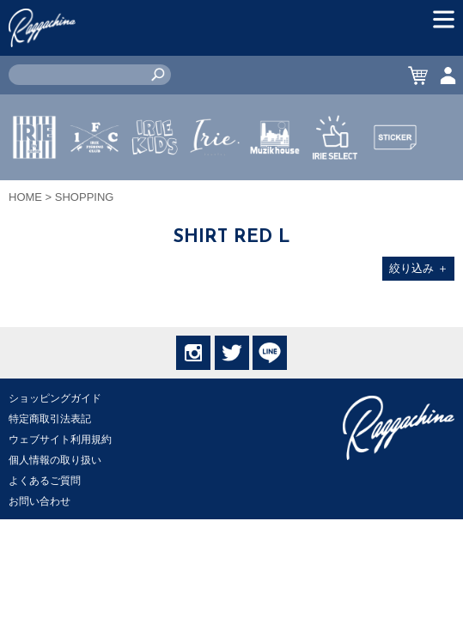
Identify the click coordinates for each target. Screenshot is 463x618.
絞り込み (418, 268)
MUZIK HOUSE (275, 188)
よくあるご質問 (45, 481)
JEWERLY (215, 178)
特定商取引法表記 (50, 419)
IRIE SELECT (335, 188)
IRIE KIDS (155, 188)
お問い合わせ (39, 501)
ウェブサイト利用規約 (60, 439)
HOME (25, 197)
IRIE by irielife (34, 188)
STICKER (395, 178)
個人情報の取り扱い (55, 460)
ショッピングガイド (55, 398)
